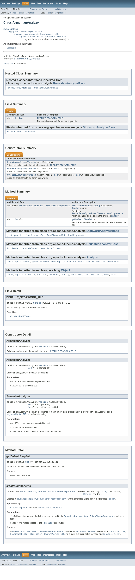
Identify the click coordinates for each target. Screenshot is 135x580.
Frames (33, 9)
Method (33, 13)
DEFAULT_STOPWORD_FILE (50, 120)
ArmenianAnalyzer (16, 164)
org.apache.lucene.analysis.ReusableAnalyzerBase (37, 34)
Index (58, 3)
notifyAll (76, 281)
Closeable (11, 48)
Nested (13, 13)
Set (56, 171)
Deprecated (48, 3)
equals (19, 281)
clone (10, 281)
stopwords (29, 134)
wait (99, 281)
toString (90, 281)
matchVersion (14, 134)
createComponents (81, 209)
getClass (42, 281)
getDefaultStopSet (82, 224)
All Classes (60, 9)
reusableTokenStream (33, 254)
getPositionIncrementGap (46, 267)
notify (65, 281)
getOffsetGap (22, 267)
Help (65, 3)
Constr (26, 13)
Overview (5, 3)
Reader (75, 212)
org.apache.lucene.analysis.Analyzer (25, 31)
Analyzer (92, 262)
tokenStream (53, 254)
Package (16, 3)
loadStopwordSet (35, 240)
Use (33, 3)
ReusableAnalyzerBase (69, 84)
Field (19, 13)
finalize (30, 281)
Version (31, 164)
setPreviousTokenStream (105, 267)
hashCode (54, 281)
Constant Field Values (20, 323)
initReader (13, 254)
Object (65, 276)
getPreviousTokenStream (76, 267)
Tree (39, 3)
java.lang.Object (10, 29)
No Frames (44, 9)
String (19, 120)
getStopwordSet (15, 240)
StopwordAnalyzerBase (27, 59)
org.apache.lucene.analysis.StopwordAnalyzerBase (42, 37)
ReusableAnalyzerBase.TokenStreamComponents (32, 89)
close (10, 267)
